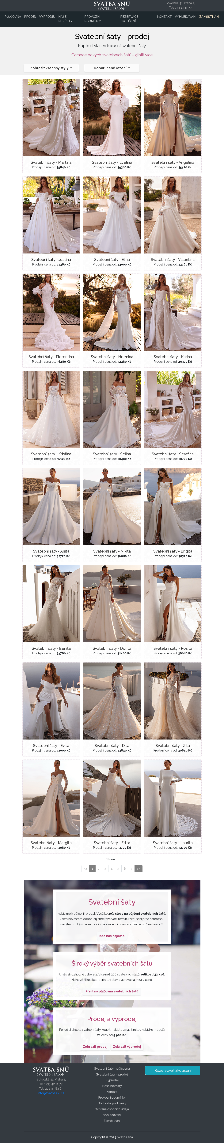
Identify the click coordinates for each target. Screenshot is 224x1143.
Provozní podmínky (92, 19)
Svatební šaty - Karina (173, 357)
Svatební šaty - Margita (51, 843)
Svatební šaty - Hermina (112, 357)
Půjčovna (13, 16)
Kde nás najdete (112, 936)
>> (138, 868)
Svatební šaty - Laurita (173, 843)
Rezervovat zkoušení (172, 1070)
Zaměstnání (209, 16)
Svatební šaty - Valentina (173, 259)
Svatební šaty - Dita (112, 745)
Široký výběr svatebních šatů (112, 963)
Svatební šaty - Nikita (112, 551)
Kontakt (164, 16)
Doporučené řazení (110, 68)
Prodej (30, 16)
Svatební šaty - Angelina (172, 162)
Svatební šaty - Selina (112, 454)
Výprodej (47, 16)
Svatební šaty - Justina (51, 259)
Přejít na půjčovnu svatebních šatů (111, 991)
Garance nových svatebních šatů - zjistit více (112, 54)
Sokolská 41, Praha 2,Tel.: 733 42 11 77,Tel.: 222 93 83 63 (51, 1084)
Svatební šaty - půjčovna (112, 1068)
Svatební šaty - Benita (51, 648)
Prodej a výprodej (112, 1018)
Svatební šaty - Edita (112, 843)
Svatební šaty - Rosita (173, 648)
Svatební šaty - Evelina (112, 162)
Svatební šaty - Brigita (172, 551)
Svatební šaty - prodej (112, 1074)
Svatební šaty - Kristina (51, 454)
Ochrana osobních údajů (112, 1109)
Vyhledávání (185, 16)
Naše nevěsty (65, 19)
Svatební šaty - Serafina (173, 454)
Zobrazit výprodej (127, 1046)
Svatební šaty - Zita (173, 745)
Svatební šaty (112, 901)
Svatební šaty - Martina (51, 162)
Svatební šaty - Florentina (51, 357)
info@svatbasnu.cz (51, 1093)
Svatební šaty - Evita (51, 745)
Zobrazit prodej (95, 1046)
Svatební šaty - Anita (51, 551)
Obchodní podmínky (112, 1103)
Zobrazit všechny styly (49, 68)
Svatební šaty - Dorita (112, 648)
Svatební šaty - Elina (112, 259)
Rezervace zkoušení (129, 19)
